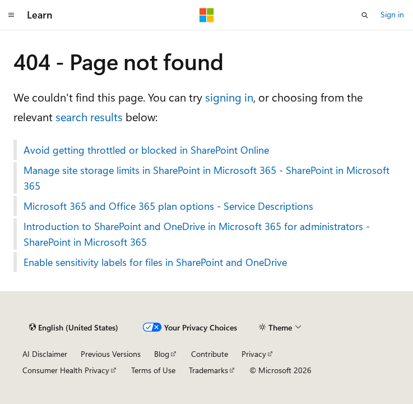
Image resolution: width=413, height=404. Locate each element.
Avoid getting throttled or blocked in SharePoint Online (146, 150)
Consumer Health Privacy (65, 370)
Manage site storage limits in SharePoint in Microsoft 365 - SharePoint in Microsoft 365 (206, 177)
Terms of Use (153, 370)
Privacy (254, 353)
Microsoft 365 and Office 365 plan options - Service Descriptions (168, 206)
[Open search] (365, 15)
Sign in (392, 14)
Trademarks (208, 370)
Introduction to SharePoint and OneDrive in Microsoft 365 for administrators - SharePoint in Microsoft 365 (197, 234)
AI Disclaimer (44, 353)
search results (89, 116)
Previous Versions (111, 353)
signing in (229, 96)
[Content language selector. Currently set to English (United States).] (73, 328)
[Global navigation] (11, 15)
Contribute (209, 353)
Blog (161, 353)
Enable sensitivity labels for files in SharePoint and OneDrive (155, 262)
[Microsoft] (206, 15)
